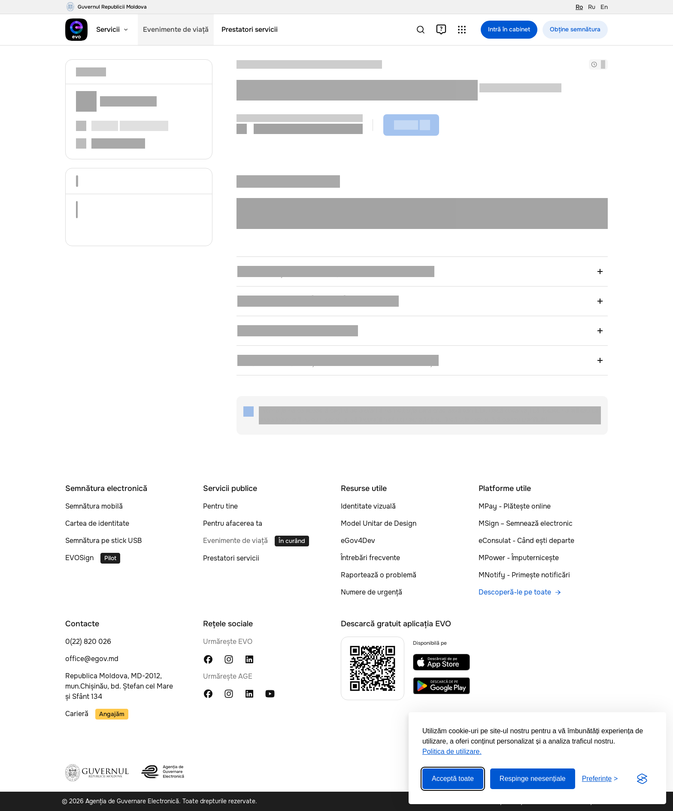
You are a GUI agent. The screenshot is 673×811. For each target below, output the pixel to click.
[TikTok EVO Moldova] (270, 658)
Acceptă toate (453, 778)
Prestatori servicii (231, 558)
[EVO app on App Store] (441, 662)
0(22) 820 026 (88, 641)
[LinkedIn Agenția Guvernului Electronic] (249, 693)
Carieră (76, 713)
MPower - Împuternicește (519, 557)
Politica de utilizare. (452, 751)
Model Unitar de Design (378, 523)
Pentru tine (220, 506)
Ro (579, 7)
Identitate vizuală (368, 506)
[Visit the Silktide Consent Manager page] (642, 778)
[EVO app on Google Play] (441, 685)
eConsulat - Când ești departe (526, 540)
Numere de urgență (371, 592)
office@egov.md (91, 658)
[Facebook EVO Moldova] (208, 658)
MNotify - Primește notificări (524, 574)
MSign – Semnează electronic (526, 523)
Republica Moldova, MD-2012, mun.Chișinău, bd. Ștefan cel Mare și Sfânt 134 (119, 686)
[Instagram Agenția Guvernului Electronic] (229, 693)
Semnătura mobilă (94, 506)
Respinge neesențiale (533, 778)
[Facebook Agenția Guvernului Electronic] (208, 693)
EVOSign (79, 557)
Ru (591, 7)
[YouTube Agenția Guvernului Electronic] (270, 693)
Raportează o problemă (378, 574)
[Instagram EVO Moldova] (229, 658)
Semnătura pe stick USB (103, 540)
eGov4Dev (358, 540)
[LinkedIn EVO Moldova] (249, 658)
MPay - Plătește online (515, 506)
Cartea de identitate (97, 523)
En (604, 7)
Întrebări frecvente (370, 557)
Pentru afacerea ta (232, 523)
